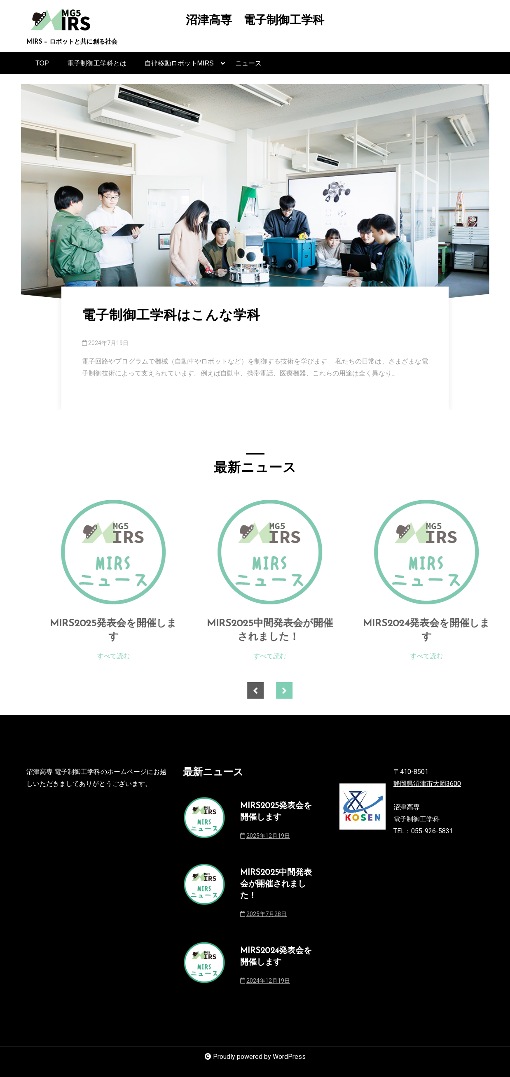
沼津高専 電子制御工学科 (255, 21)
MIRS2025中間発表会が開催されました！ (288, 631)
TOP (42, 63)
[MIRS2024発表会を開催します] (444, 552)
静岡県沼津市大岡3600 (427, 784)
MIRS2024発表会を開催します (444, 631)
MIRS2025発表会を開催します (131, 631)
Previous (273, 690)
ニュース (248, 63)
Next (302, 690)
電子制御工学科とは (96, 63)
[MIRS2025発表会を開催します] (131, 552)
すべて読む (131, 656)
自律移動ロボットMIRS (179, 67)
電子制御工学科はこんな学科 (171, 316)
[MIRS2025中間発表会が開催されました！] (288, 552)
